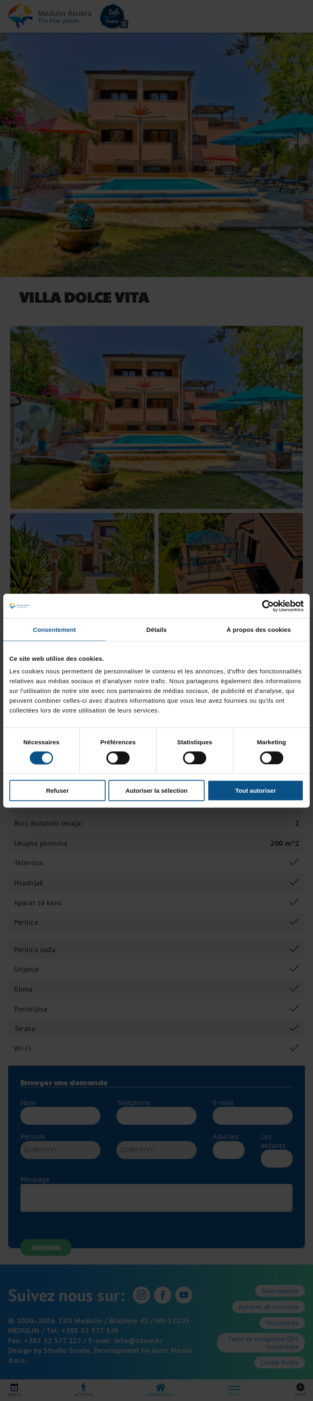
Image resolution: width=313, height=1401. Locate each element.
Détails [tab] (156, 629)
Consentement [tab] (54, 629)
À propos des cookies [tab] (259, 629)
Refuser (57, 790)
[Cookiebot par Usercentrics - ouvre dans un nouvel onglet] (268, 606)
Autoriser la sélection (157, 790)
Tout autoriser (255, 790)
